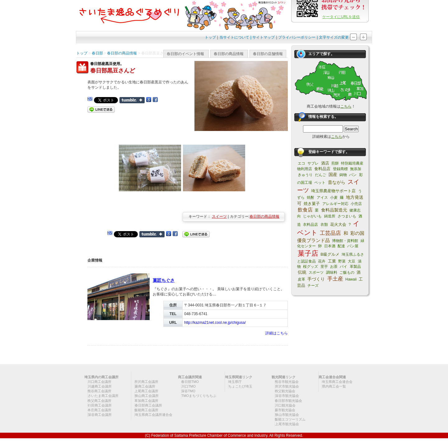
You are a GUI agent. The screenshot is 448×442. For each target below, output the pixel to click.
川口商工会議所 (99, 382)
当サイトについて (234, 37)
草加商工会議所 (146, 400)
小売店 (356, 204)
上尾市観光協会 (287, 424)
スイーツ (219, 216)
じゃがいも (312, 216)
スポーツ (316, 272)
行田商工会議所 (100, 405)
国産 (333, 174)
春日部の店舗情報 (268, 54)
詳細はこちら (276, 333)
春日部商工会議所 (148, 405)
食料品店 (322, 168)
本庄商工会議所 (99, 410)
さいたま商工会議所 (103, 396)
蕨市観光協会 (285, 410)
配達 (341, 246)
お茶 (334, 266)
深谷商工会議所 (100, 414)
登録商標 (340, 169)
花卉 (321, 261)
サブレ (313, 163)
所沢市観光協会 (287, 386)
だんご (320, 175)
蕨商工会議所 (145, 386)
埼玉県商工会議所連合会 (153, 414)
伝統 (302, 272)
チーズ (313, 285)
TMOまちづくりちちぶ (198, 396)
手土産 (335, 279)
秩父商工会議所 (99, 400)
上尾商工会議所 (146, 391)
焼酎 (310, 197)
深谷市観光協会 (287, 396)
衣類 (324, 224)
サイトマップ (263, 37)
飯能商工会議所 (146, 410)
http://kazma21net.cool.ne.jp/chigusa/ (215, 322)
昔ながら (336, 182)
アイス (322, 197)
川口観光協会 (285, 405)
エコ (301, 163)
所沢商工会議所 (146, 382)
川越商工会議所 (100, 386)
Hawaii (351, 279)
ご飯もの (346, 272)
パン (353, 175)
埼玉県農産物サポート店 (333, 190)
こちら (346, 106)
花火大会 (338, 224)
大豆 (351, 261)
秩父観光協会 (285, 391)
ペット (319, 182)
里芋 (324, 266)
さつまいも (347, 216)
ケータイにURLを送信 (341, 17)
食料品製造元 (334, 209)
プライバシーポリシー (296, 37)
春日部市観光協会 (288, 400)
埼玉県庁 (235, 382)
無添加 (355, 169)
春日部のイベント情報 (185, 54)
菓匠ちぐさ (164, 280)
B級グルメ (329, 254)
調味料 (331, 272)
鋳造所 (329, 216)
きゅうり (305, 175)
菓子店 (308, 253)
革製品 (355, 266)
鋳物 (343, 175)
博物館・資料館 (345, 241)
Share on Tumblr (132, 100)
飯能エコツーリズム (290, 419)
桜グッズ (310, 266)
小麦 (334, 197)
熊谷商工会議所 (99, 391)
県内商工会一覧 (334, 386)
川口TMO (188, 386)
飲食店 (305, 209)
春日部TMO (190, 382)
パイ (343, 266)
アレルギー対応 (335, 204)
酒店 (325, 163)
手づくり (316, 279)
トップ (210, 37)
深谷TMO (188, 391)
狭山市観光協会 (287, 414)
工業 (332, 261)
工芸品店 (330, 233)
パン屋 (352, 246)
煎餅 (335, 163)
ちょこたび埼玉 (240, 386)
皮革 (301, 279)
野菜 (342, 261)
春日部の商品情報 (229, 54)
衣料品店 (310, 224)
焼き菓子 (312, 203)
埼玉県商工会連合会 (337, 382)
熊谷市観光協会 (287, 382)
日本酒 (329, 246)
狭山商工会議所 (147, 396)
